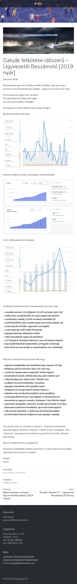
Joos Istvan (8, 473)
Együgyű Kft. (38, 15)
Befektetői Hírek (10, 483)
